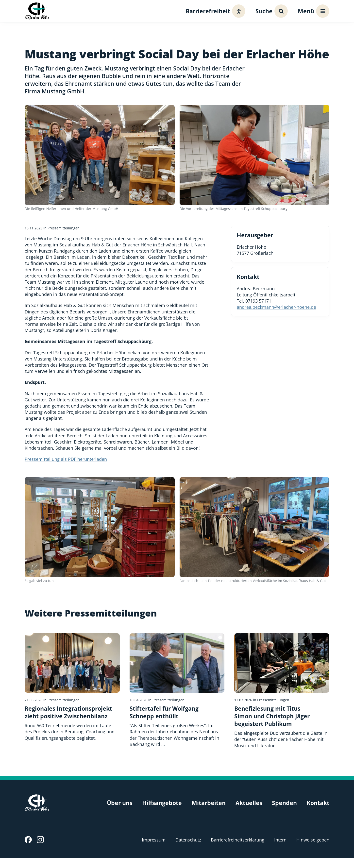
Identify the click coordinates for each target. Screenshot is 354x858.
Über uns (119, 803)
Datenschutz (188, 840)
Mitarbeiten (209, 803)
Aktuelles (249, 803)
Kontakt (318, 803)
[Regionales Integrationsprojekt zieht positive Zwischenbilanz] (72, 687)
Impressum (154, 840)
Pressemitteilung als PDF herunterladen (66, 459)
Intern (280, 840)
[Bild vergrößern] (100, 155)
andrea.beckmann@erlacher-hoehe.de (276, 307)
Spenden (284, 803)
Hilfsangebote (162, 803)
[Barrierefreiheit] (214, 11)
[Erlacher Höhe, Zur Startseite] (37, 10)
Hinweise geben (312, 840)
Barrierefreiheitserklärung (237, 840)
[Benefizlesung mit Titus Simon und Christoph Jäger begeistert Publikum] (281, 691)
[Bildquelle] (220, 637)
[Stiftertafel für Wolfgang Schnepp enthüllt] (177, 690)
